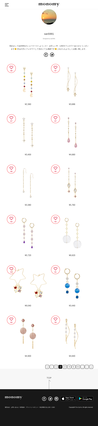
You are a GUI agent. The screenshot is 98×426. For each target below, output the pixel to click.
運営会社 (7, 407)
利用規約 (22, 407)
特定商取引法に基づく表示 (47, 407)
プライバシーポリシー (32, 407)
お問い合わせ (15, 407)
